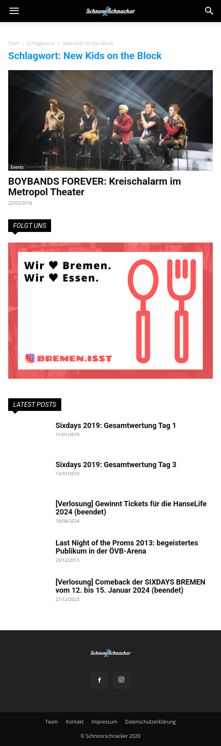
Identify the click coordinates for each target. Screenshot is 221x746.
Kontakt (74, 721)
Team (51, 721)
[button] (209, 11)
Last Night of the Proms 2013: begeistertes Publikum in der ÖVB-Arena (127, 547)
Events (17, 167)
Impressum (104, 721)
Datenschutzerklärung (150, 721)
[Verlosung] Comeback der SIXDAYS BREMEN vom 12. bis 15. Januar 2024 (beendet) (130, 586)
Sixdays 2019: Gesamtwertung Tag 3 (116, 464)
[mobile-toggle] (14, 11)
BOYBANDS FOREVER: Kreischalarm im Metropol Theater (94, 187)
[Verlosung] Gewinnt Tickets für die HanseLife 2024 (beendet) (131, 507)
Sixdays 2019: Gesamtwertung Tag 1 (116, 425)
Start (13, 43)
